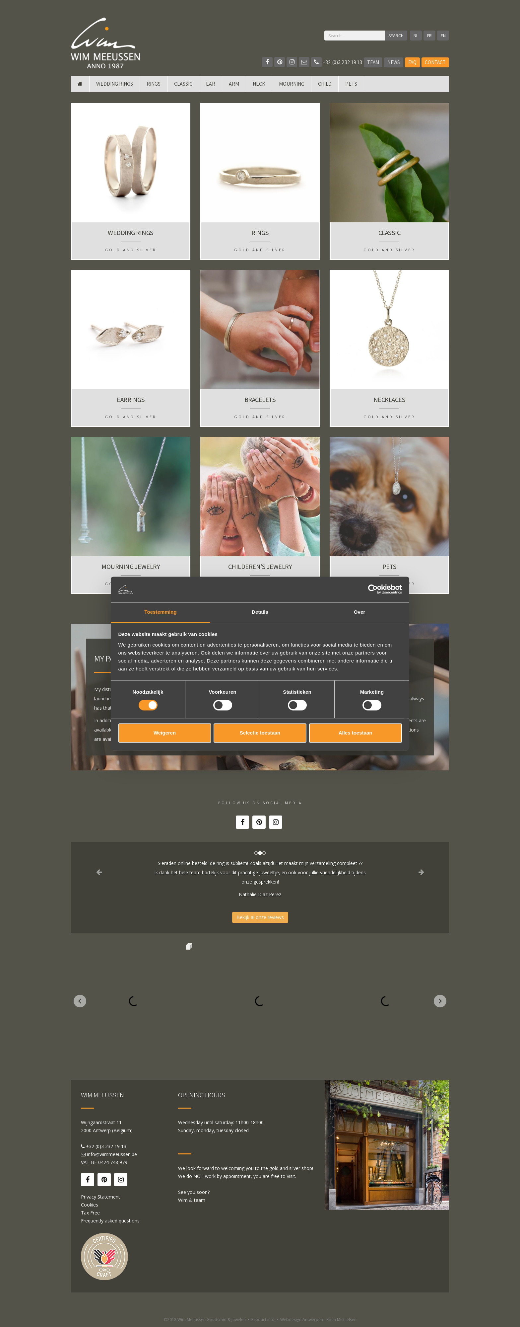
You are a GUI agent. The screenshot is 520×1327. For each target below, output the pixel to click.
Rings (154, 83)
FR (429, 36)
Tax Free (90, 1213)
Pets (351, 83)
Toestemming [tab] (160, 612)
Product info (263, 1319)
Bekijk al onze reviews (260, 917)
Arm (234, 83)
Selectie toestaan (260, 733)
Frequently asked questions (110, 1220)
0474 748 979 (112, 1162)
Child (325, 83)
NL (416, 36)
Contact (435, 62)
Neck (259, 83)
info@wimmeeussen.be (112, 1154)
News (393, 62)
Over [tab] (359, 612)
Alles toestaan (355, 733)
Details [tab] (260, 612)
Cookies (89, 1205)
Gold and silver (131, 249)
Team (373, 62)
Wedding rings (114, 83)
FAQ (412, 62)
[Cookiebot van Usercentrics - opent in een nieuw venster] (373, 589)
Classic (183, 83)
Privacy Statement (100, 1197)
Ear (210, 83)
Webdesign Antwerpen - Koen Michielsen (318, 1319)
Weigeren (165, 733)
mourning (291, 83)
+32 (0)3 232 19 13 (336, 62)
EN (443, 36)
